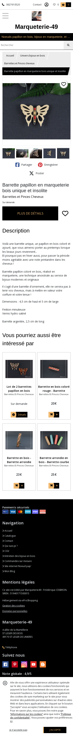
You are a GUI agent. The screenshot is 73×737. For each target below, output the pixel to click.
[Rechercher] (68, 45)
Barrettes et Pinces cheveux (19, 63)
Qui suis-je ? (10, 546)
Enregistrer (48, 164)
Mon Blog (8, 571)
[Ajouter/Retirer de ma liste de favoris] (65, 213)
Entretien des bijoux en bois (18, 556)
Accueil (10, 55)
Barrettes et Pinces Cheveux (22, 197)
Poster (36, 173)
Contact (37, 4)
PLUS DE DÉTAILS (30, 213)
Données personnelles (14, 611)
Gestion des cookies (13, 605)
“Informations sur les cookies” (26, 714)
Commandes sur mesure (17, 561)
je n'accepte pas (18, 730)
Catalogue (9, 535)
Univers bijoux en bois (32, 55)
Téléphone (9, 647)
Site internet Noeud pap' (16, 566)
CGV (5, 551)
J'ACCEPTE (55, 730)
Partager (23, 164)
